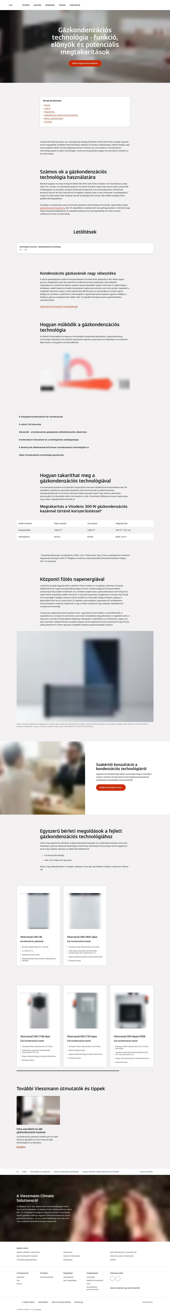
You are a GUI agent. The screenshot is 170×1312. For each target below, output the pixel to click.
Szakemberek (75, 5)
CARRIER (38, 1309)
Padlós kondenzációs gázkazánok (66, 1172)
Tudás (24, 1172)
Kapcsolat (37, 5)
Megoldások (50, 5)
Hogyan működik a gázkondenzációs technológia (101, 1172)
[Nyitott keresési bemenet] (152, 5)
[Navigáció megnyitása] (11, 5)
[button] (146, 1172)
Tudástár (62, 5)
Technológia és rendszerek (40, 1172)
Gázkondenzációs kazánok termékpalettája (59, 306)
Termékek (26, 5)
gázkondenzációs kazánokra (52, 208)
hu (17, 1172)
